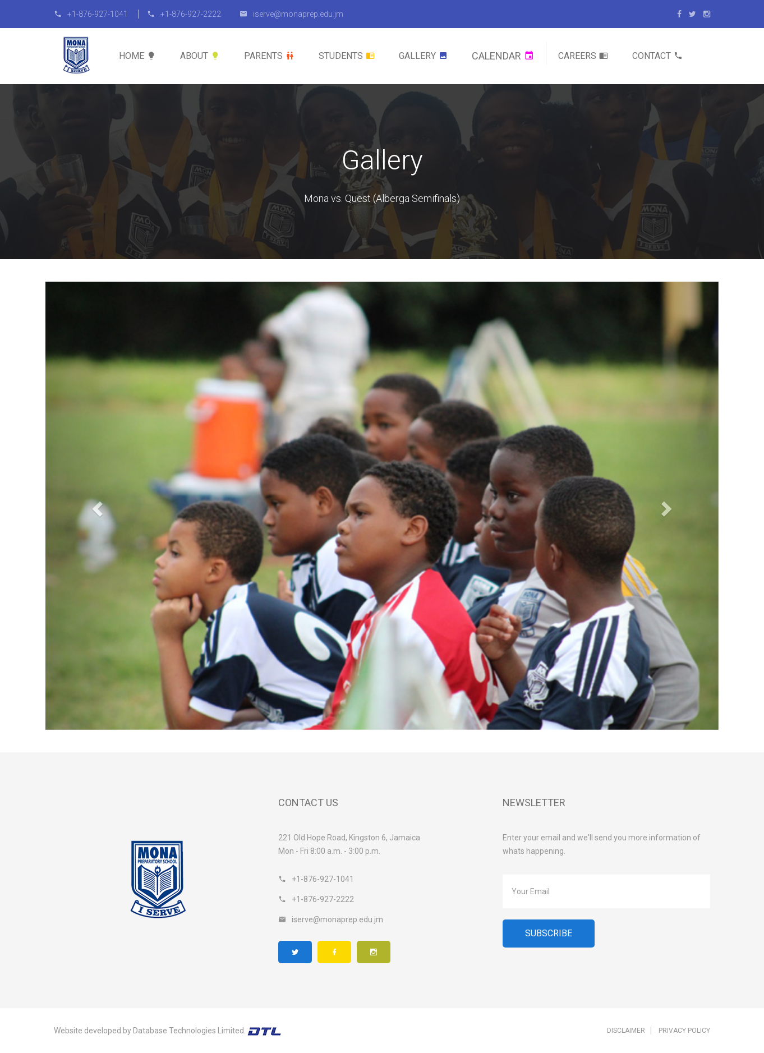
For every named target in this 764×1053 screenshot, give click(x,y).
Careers (583, 55)
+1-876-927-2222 (184, 14)
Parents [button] (269, 55)
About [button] (200, 55)
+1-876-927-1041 (92, 14)
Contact (657, 55)
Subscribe (548, 933)
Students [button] (347, 55)
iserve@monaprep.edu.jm (291, 14)
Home (137, 55)
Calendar (503, 56)
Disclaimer (626, 1030)
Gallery (423, 55)
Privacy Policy (684, 1030)
